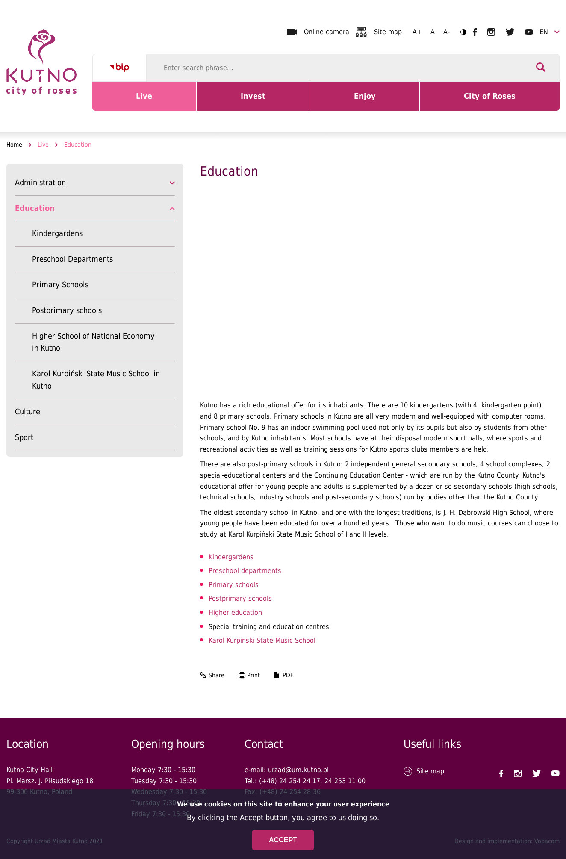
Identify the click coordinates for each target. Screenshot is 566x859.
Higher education (235, 612)
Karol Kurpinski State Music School (262, 640)
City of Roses (491, 101)
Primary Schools (60, 284)
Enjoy (374, 101)
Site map (388, 32)
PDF (288, 675)
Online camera (326, 32)
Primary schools (234, 585)
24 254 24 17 (299, 781)
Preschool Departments (72, 258)
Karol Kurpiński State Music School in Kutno (96, 379)
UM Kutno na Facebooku (475, 32)
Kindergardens (57, 233)
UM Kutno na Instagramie (491, 32)
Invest (261, 101)
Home (14, 144)
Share (216, 675)
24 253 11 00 (345, 781)
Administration (40, 182)
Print (253, 675)
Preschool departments (245, 571)
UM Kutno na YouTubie (529, 32)
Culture (27, 411)
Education (35, 208)
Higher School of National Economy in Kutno (93, 342)
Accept (283, 840)
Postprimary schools (67, 310)
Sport (24, 437)
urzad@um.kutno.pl (298, 770)
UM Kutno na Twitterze (510, 32)
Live (154, 101)
